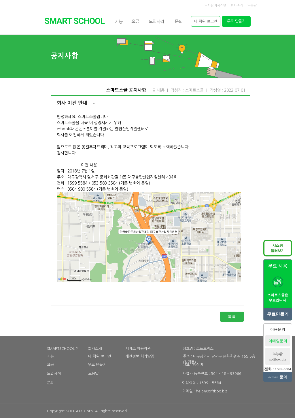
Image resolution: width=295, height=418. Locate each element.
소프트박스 (204, 348)
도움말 (252, 5)
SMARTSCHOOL (74, 21)
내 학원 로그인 (99, 356)
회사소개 (236, 5)
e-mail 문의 (277, 377)
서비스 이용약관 (138, 348)
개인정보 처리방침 (139, 356)
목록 (232, 316)
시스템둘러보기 (278, 248)
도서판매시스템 (215, 5)
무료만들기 (278, 314)
